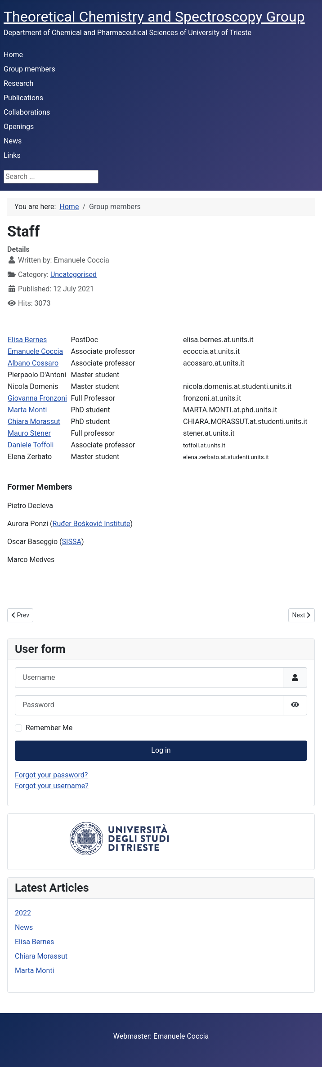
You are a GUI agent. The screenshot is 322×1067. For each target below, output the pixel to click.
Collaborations (27, 112)
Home (13, 54)
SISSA (71, 541)
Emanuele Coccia (35, 351)
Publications (23, 98)
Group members (29, 69)
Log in (160, 750)
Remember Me (49, 727)
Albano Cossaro (33, 363)
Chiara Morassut (34, 421)
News (13, 141)
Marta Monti (27, 410)
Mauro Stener (29, 433)
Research (18, 83)
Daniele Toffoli (31, 445)
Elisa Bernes (27, 339)
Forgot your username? (52, 785)
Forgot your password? (51, 775)
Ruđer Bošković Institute (91, 523)
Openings (19, 126)
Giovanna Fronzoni (37, 398)
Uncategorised (73, 274)
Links (12, 155)
